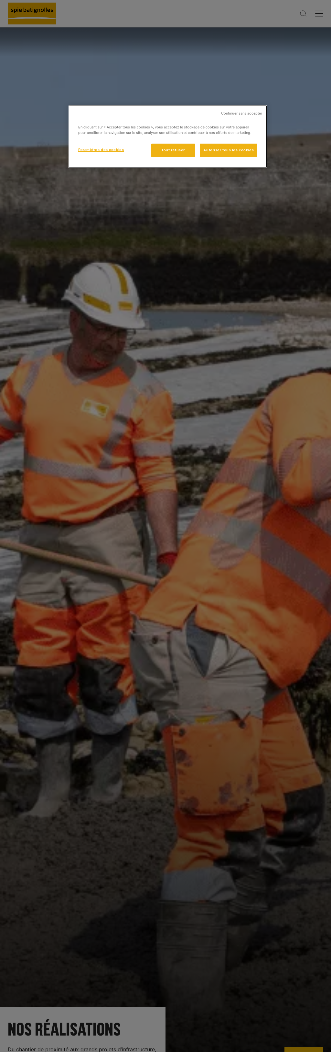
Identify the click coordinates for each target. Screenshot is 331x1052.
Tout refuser (173, 150)
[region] (168, 136)
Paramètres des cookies (101, 149)
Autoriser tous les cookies (228, 150)
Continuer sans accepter (241, 113)
